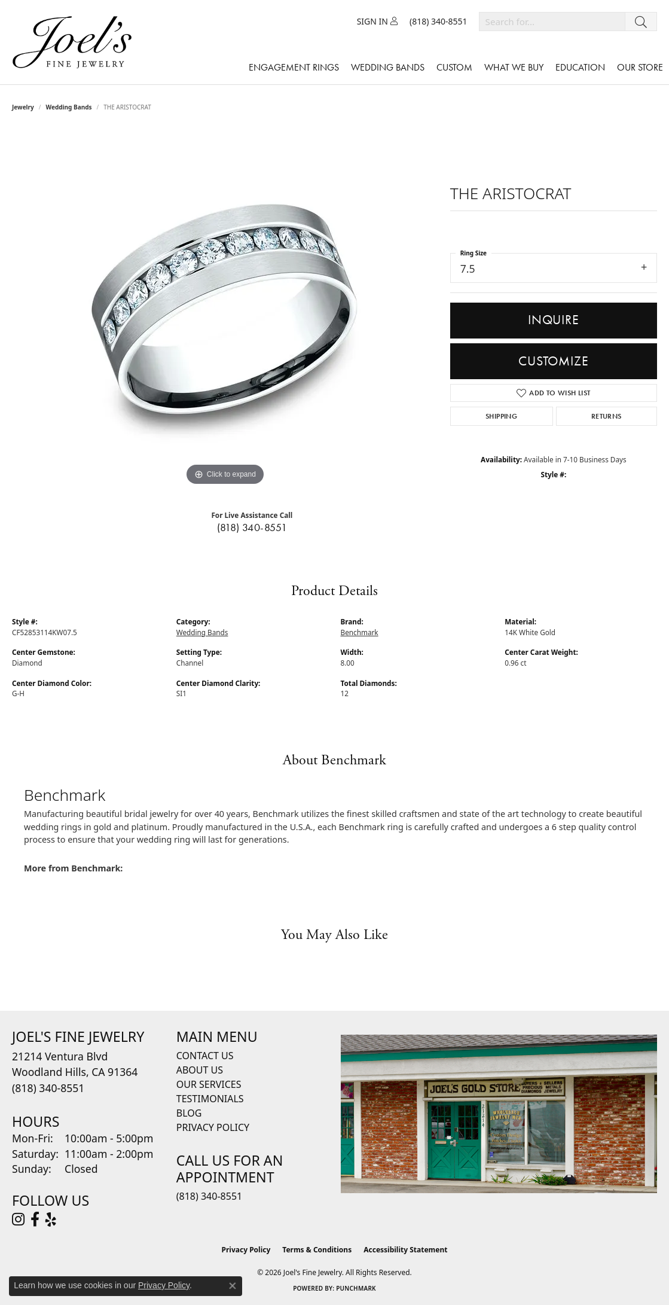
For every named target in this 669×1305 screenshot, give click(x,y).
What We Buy (513, 67)
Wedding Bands (387, 67)
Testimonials (210, 1098)
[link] (439, 22)
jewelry (23, 107)
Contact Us (205, 1055)
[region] (224, 309)
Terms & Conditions (317, 1250)
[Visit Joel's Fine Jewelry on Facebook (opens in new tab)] (34, 1219)
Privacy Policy (212, 1127)
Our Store (640, 67)
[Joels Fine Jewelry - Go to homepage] (75, 42)
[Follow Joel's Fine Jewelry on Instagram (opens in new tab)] (18, 1219)
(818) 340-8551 (252, 527)
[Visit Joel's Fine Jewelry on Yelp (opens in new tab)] (50, 1219)
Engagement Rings (294, 67)
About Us (199, 1070)
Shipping (501, 416)
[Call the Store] (48, 1088)
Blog (189, 1113)
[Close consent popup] (232, 1285)
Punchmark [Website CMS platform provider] (356, 1288)
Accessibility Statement (405, 1250)
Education (580, 67)
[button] (377, 22)
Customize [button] (553, 361)
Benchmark (359, 632)
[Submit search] (641, 21)
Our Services (209, 1084)
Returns (606, 416)
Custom (454, 67)
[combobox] (552, 21)
